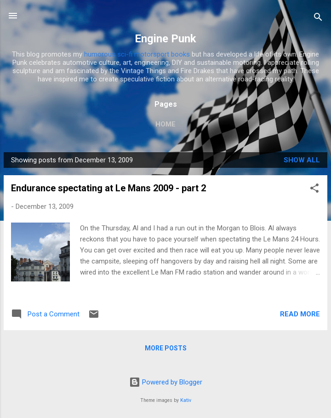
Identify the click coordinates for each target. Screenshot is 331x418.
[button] (314, 190)
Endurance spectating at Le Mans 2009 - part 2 (108, 188)
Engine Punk (165, 38)
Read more (300, 314)
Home (165, 124)
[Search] (318, 19)
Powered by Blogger (165, 382)
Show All (302, 160)
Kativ (185, 400)
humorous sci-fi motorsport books (137, 54)
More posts (166, 348)
